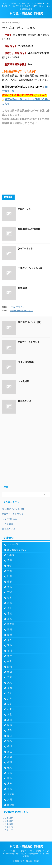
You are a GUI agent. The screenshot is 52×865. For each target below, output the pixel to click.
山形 (9, 581)
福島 (9, 587)
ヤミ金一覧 (12, 544)
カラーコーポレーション (21, 310)
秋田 (9, 576)
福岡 (9, 762)
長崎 (9, 773)
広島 (9, 730)
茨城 (9, 592)
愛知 (9, 672)
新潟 (9, 629)
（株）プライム (17, 307)
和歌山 (10, 709)
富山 (9, 645)
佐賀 (9, 767)
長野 (9, 640)
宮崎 (9, 789)
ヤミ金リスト (8, 827)
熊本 (9, 778)
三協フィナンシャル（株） (31, 268)
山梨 (9, 635)
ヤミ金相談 (7, 824)
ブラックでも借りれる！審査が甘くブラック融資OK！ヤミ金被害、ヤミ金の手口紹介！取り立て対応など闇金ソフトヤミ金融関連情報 (26, 853)
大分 (9, 783)
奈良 (9, 704)
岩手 (9, 565)
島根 (9, 720)
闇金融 (10, 805)
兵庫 (9, 698)
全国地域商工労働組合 (29, 229)
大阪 (9, 693)
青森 (9, 560)
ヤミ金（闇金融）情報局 (26, 13)
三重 (9, 677)
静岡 (9, 666)
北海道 (10, 555)
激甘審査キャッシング (18, 550)
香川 (9, 746)
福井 (9, 656)
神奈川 (10, 624)
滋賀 (9, 682)
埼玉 (9, 608)
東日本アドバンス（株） (30, 322)
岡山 (9, 725)
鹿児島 (10, 794)
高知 (9, 757)
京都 (9, 688)
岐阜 (9, 661)
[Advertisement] (26, 159)
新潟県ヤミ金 (24, 401)
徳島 (9, 741)
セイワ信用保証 (26, 362)
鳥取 (9, 714)
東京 (9, 619)
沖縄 (9, 799)
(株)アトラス (24, 209)
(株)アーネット (25, 248)
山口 (9, 736)
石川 (9, 650)
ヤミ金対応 (7, 821)
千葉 (9, 613)
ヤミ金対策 (23, 381)
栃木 (9, 597)
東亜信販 (22, 288)
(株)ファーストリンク (29, 342)
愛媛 (9, 751)
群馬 (9, 603)
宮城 (9, 571)
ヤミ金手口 (7, 830)
